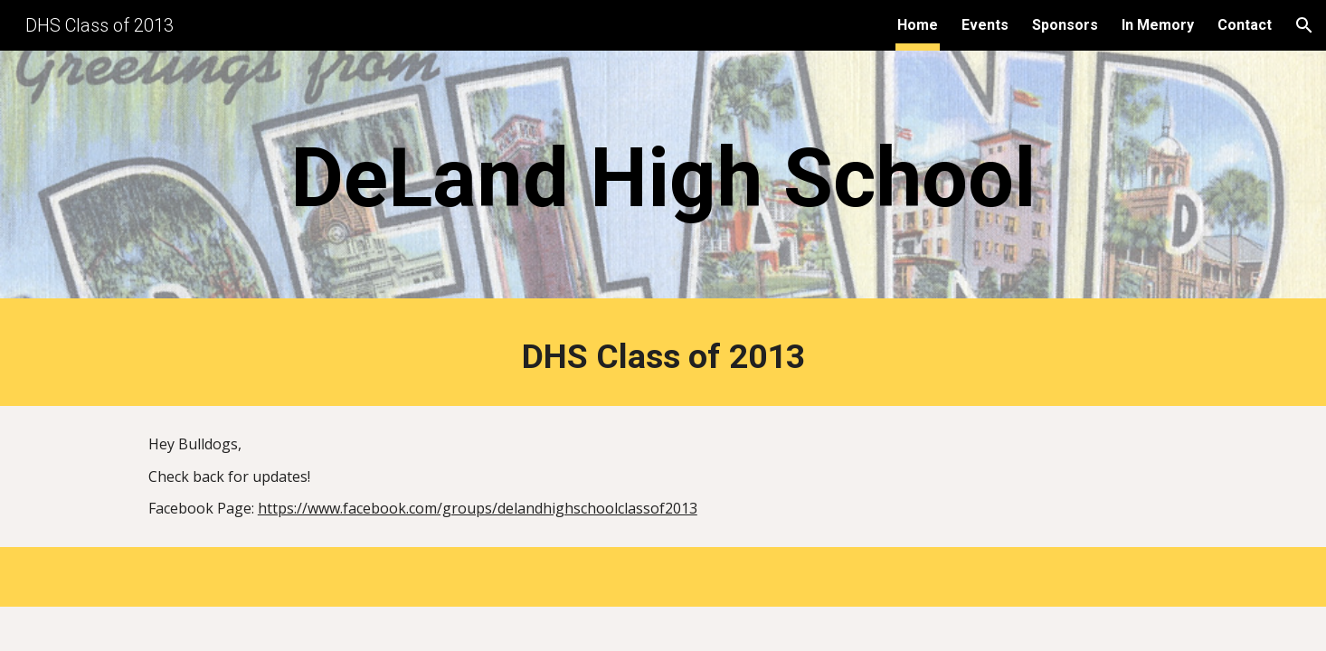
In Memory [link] (1158, 24)
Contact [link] (1244, 24)
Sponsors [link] (1065, 24)
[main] (663, 178)
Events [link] (985, 24)
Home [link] (917, 24)
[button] (1304, 25)
